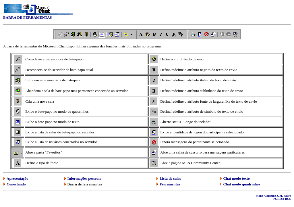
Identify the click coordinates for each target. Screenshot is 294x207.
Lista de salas (170, 178)
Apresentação (17, 178)
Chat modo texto (236, 178)
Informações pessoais (84, 178)
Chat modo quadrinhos (241, 184)
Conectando (16, 184)
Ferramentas (170, 184)
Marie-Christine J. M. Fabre (273, 195)
